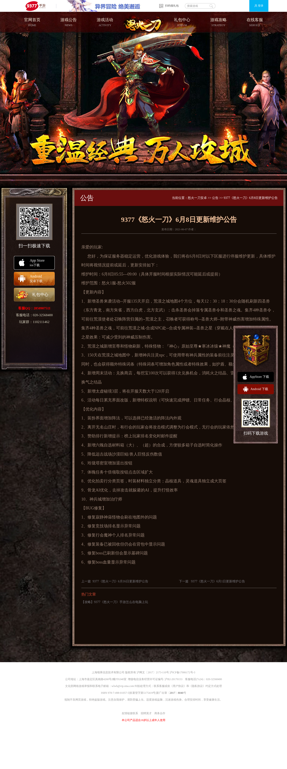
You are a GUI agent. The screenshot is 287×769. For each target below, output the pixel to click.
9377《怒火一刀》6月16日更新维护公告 (120, 581)
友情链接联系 (130, 713)
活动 (116, 301)
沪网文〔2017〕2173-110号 (153, 672)
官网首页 (32, 22)
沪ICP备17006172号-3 (182, 672)
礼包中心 (182, 22)
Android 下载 (255, 389)
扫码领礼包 (172, 5)
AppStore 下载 (255, 377)
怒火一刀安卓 (197, 198)
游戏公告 (68, 22)
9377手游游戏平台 (37, 6)
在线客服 (255, 22)
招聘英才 (146, 713)
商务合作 (159, 713)
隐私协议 (197, 686)
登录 (256, 6)
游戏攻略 (218, 22)
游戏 (157, 256)
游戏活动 (105, 22)
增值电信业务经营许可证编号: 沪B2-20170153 (155, 679)
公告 (215, 198)
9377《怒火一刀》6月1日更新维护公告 (218, 581)
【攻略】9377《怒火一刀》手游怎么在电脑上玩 (114, 602)
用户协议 (178, 686)
